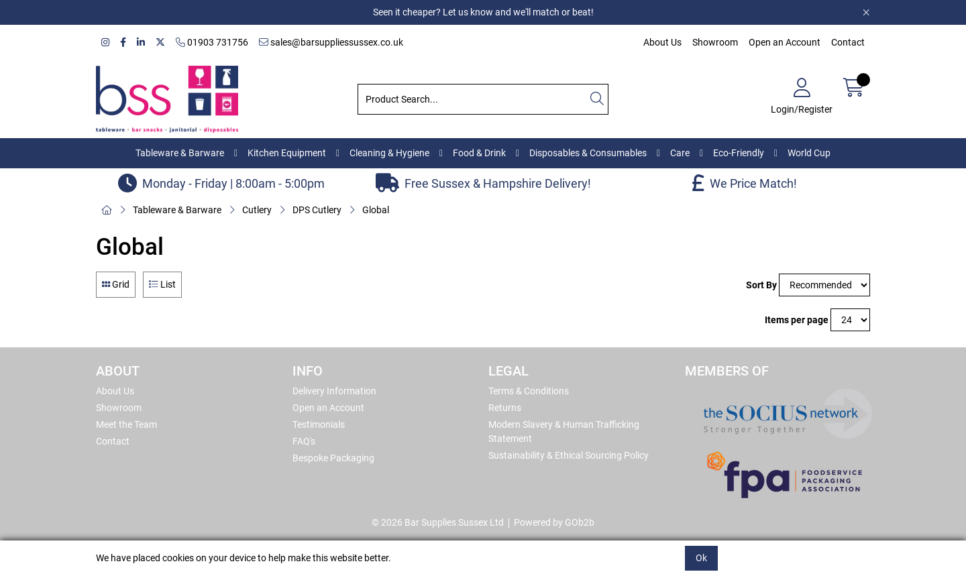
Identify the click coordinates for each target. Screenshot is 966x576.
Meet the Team (126, 424)
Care (680, 153)
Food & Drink (479, 153)
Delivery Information (334, 391)
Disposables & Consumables (588, 153)
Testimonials (318, 424)
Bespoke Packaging (333, 458)
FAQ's (303, 441)
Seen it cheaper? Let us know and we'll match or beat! (483, 12)
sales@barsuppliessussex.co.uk (331, 42)
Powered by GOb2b (554, 522)
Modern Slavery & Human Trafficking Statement (563, 431)
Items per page (796, 319)
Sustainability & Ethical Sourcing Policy (568, 455)
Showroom (715, 42)
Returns (504, 407)
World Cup (809, 153)
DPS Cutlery (316, 210)
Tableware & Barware (180, 153)
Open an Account (784, 42)
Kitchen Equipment (287, 153)
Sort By (761, 285)
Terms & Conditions (528, 391)
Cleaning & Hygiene (389, 153)
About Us (662, 42)
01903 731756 (212, 42)
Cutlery (257, 210)
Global (375, 210)
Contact (848, 42)
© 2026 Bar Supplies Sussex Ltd (438, 522)
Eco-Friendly (738, 153)
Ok (701, 558)
